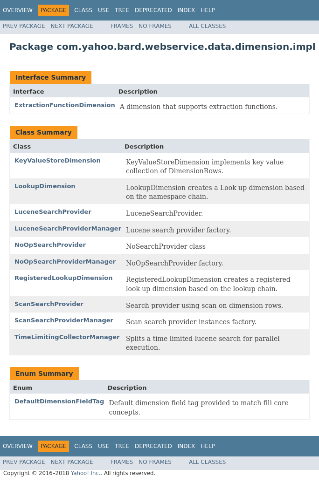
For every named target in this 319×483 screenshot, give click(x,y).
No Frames (155, 26)
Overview (18, 10)
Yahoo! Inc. (86, 473)
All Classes (207, 26)
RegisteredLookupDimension (63, 277)
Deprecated (153, 10)
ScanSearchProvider (48, 303)
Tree (122, 10)
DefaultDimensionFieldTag (59, 401)
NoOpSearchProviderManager (65, 261)
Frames (122, 26)
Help (208, 10)
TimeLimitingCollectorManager (66, 336)
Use (103, 10)
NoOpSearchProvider (50, 244)
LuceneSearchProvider (52, 211)
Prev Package (24, 26)
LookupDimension (45, 186)
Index (186, 10)
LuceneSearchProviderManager (67, 228)
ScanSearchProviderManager (63, 320)
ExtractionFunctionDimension (64, 105)
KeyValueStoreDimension (57, 160)
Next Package (72, 26)
